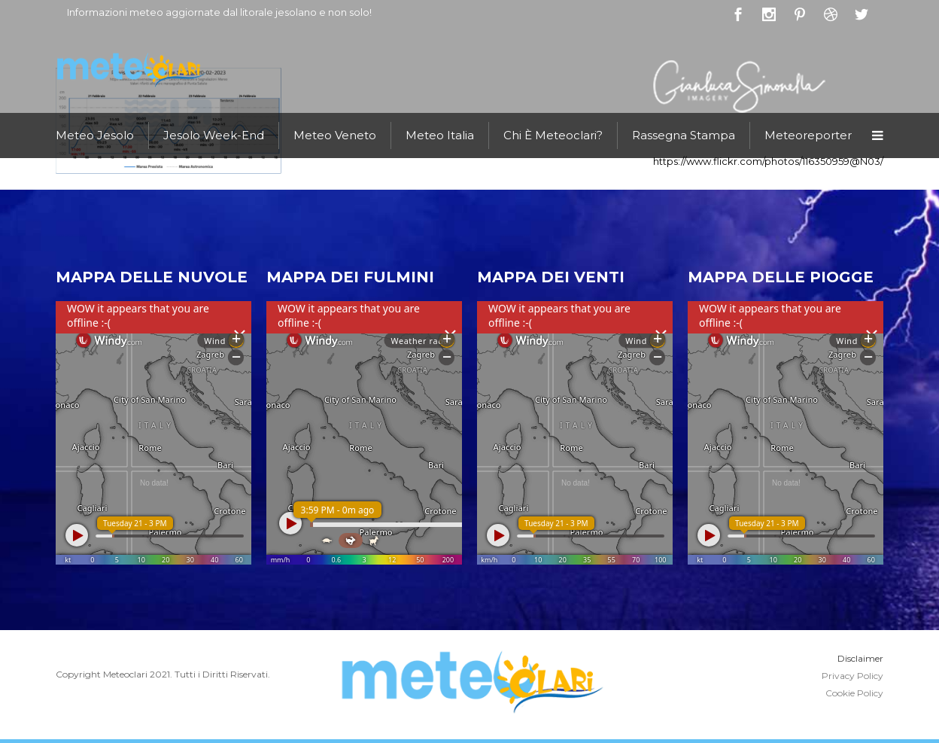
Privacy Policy (852, 675)
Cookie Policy (854, 693)
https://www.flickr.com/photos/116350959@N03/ (768, 161)
